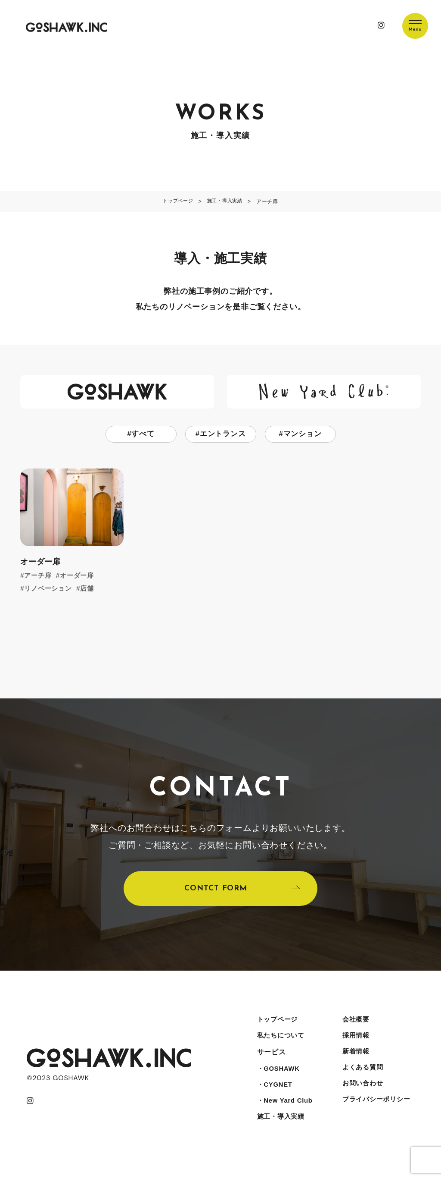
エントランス (223, 434)
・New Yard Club (285, 1112)
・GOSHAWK (278, 1077)
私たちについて (280, 1043)
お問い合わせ (361, 1094)
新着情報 (354, 1060)
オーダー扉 (80, 576)
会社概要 (354, 1025)
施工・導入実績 (280, 1129)
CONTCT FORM (215, 891)
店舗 (91, 589)
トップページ (276, 1025)
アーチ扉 (39, 576)
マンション (302, 434)
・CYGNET (274, 1094)
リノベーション (50, 589)
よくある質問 (361, 1077)
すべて (143, 434)
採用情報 (354, 1043)
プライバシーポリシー (376, 1112)
